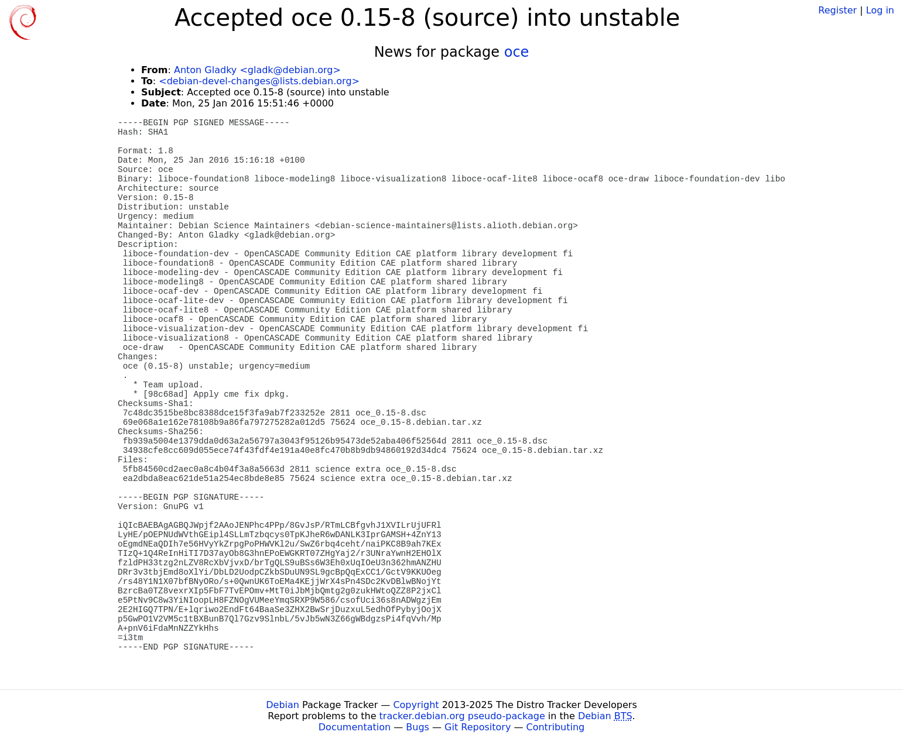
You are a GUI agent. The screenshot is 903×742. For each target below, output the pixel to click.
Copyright (416, 704)
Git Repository (477, 727)
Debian (282, 704)
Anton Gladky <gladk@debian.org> (257, 69)
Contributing (555, 727)
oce (516, 52)
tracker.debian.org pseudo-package (462, 716)
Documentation (355, 727)
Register (837, 10)
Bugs (417, 727)
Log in (880, 10)
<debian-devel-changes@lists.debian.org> (259, 81)
